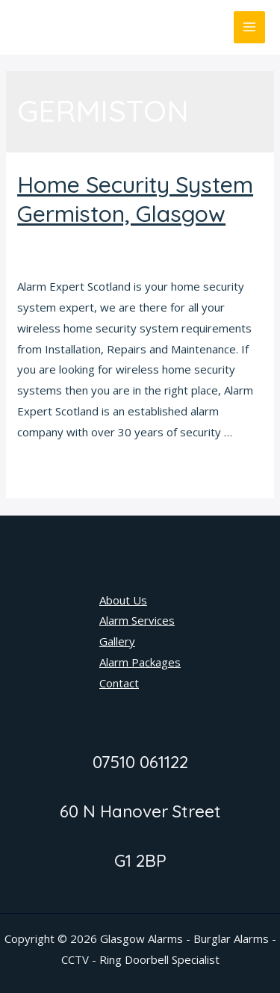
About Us (123, 600)
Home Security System (76, 240)
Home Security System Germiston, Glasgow (135, 199)
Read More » (50, 470)
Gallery (117, 641)
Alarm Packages (140, 662)
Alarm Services (137, 620)
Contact (119, 682)
